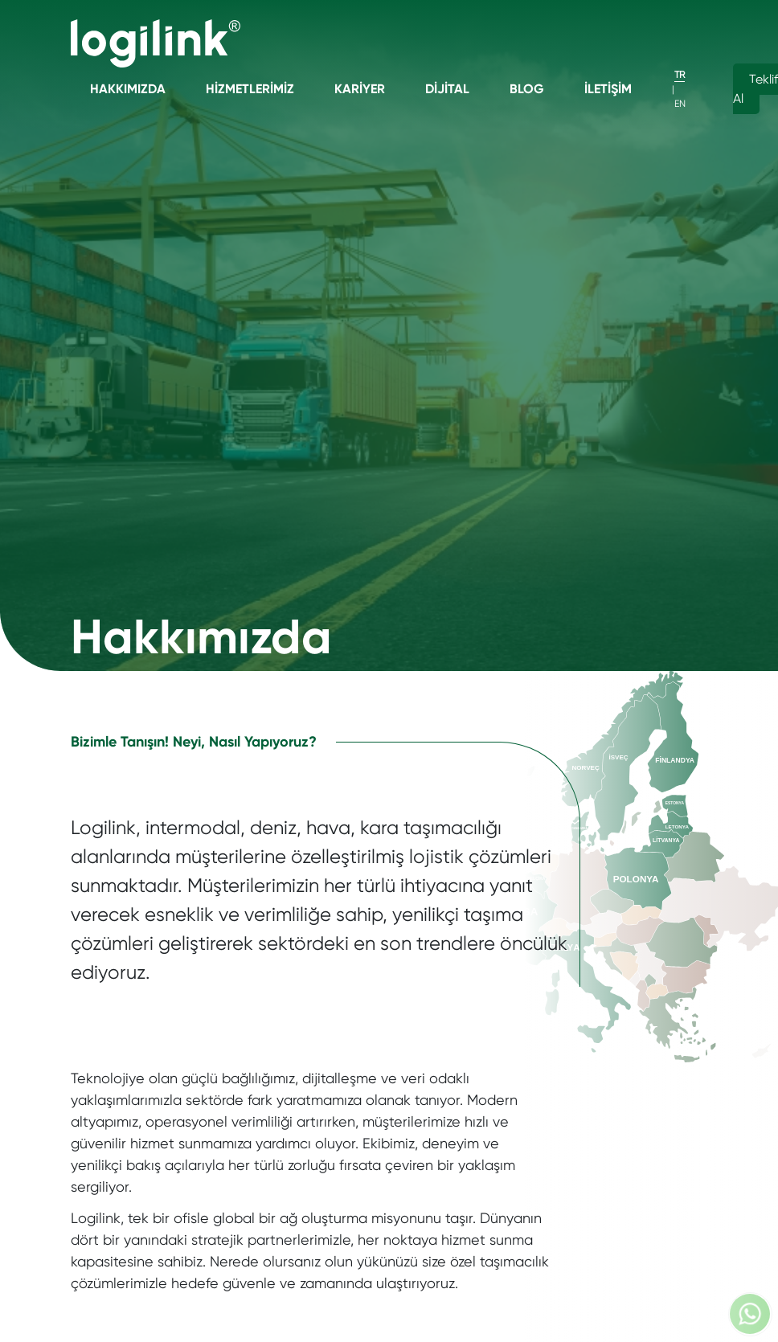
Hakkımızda (128, 88)
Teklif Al (755, 89)
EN (680, 103)
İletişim (608, 88)
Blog (527, 88)
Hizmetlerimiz (250, 88)
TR (679, 74)
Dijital (447, 88)
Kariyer (359, 88)
